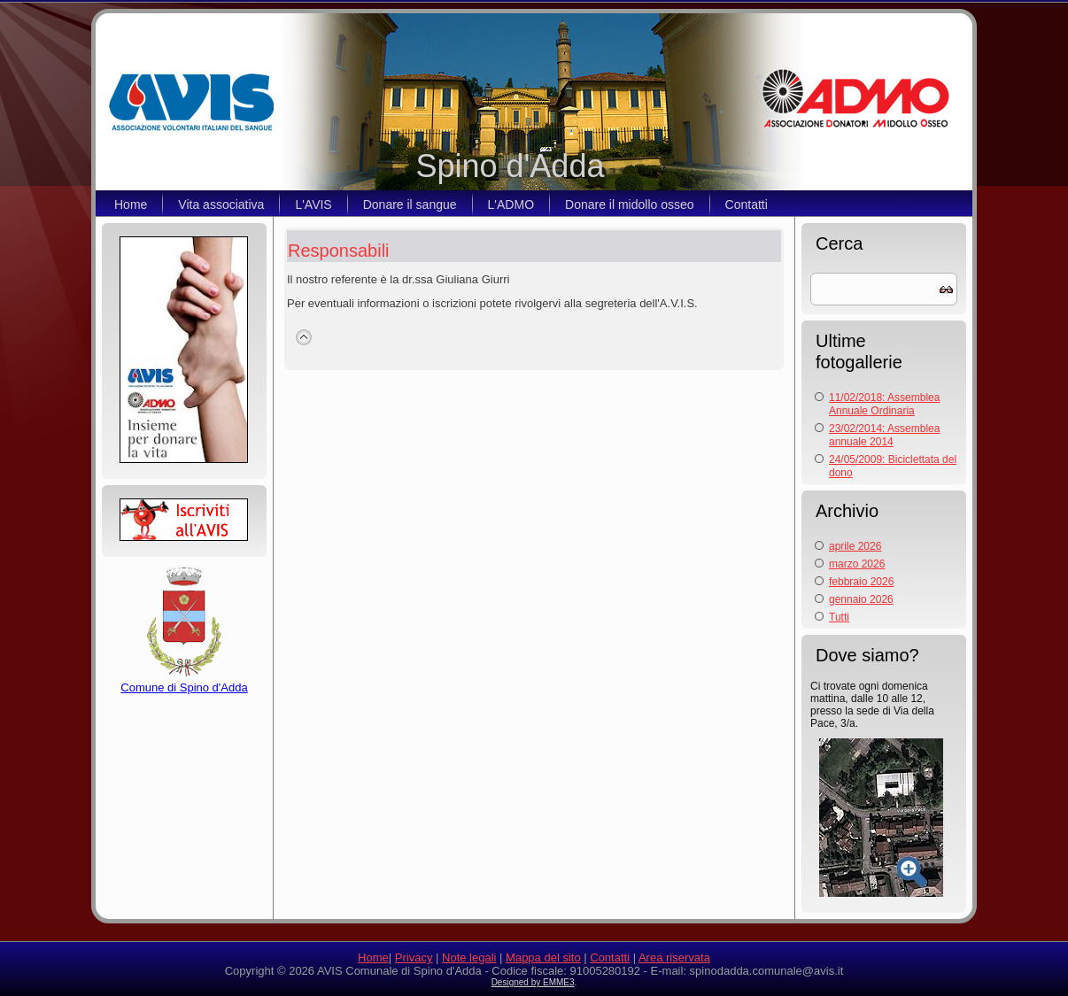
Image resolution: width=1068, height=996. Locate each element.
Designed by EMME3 (533, 982)
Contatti (746, 204)
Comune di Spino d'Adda (183, 681)
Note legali (469, 957)
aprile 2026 (855, 546)
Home (130, 204)
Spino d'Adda (509, 166)
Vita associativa (221, 204)
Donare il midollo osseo (629, 204)
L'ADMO (511, 204)
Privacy (414, 957)
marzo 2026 (857, 564)
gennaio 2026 (861, 599)
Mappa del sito (543, 957)
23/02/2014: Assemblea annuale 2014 (884, 435)
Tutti (839, 617)
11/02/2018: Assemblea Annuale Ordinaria (884, 404)
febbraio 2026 (861, 581)
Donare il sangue (410, 204)
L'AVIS (313, 204)
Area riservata (674, 957)
